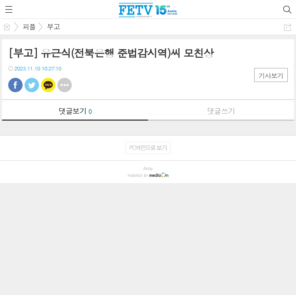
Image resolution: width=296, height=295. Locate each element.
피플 (29, 27)
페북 (15, 85)
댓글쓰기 (221, 111)
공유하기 (287, 27)
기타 (64, 85)
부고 (53, 27)
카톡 (48, 85)
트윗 (32, 85)
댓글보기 (75, 111)
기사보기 (271, 75)
